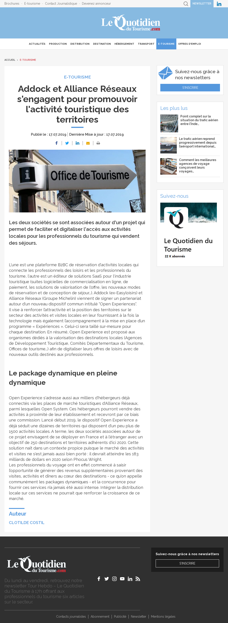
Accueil (9, 59)
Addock (101, 292)
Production (58, 43)
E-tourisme (32, 3)
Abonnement (100, 616)
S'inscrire (190, 87)
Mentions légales (163, 616)
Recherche (186, 3)
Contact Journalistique (61, 3)
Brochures (11, 3)
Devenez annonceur (96, 3)
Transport (146, 43)
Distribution (80, 43)
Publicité (120, 616)
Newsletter (202, 3)
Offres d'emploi (189, 43)
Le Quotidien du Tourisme (131, 23)
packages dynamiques (66, 482)
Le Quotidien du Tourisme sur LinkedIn (219, 3)
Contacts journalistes (71, 616)
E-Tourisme (166, 43)
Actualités (37, 43)
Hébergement (124, 43)
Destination (102, 43)
